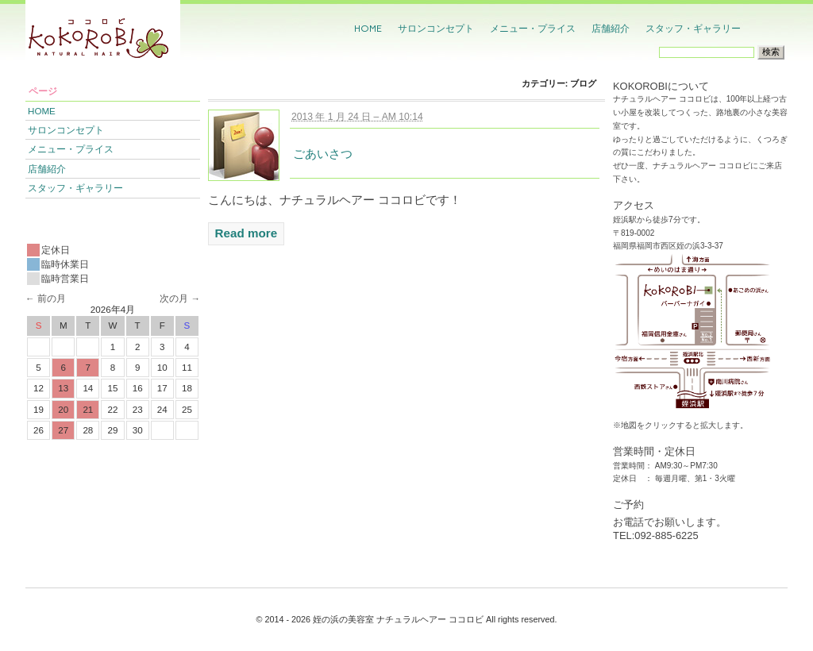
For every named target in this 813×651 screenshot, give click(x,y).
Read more (246, 233)
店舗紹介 (610, 28)
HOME (368, 28)
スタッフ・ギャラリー (693, 28)
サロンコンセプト (436, 28)
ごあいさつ (323, 153)
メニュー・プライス (533, 28)
